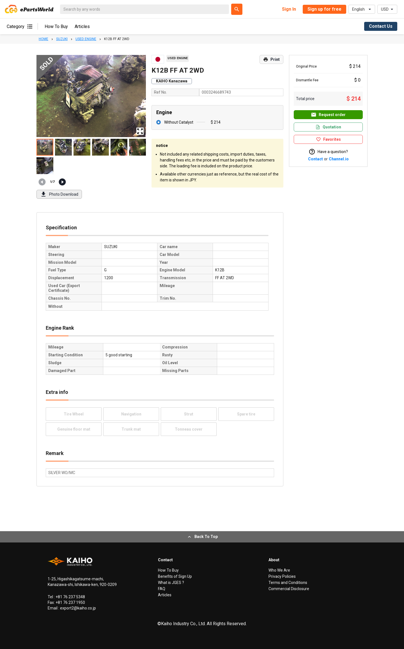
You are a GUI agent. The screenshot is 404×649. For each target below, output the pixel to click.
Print (271, 59)
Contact (315, 159)
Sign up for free (324, 9)
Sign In (289, 9)
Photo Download (59, 194)
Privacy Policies (282, 576)
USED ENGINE (85, 39)
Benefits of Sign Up (175, 576)
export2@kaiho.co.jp (77, 608)
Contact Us (380, 26)
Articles (82, 26)
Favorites (328, 139)
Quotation (328, 127)
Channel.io (339, 159)
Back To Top (202, 537)
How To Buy (56, 26)
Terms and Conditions (287, 582)
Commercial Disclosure (288, 588)
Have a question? (328, 151)
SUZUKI (62, 39)
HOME (43, 39)
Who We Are (279, 570)
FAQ (161, 588)
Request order (328, 114)
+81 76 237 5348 (70, 597)
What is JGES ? (171, 582)
